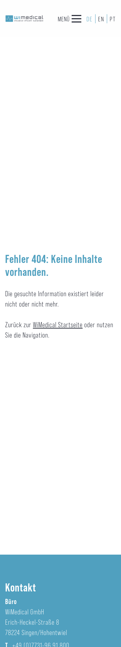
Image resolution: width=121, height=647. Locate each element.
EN (101, 19)
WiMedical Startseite (58, 324)
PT (113, 19)
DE (89, 19)
